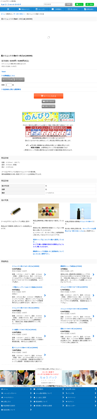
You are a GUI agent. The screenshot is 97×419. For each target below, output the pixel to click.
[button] (8, 9)
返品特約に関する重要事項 (11, 89)
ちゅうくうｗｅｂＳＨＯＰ (11, 4)
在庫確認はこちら (8, 75)
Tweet (4, 71)
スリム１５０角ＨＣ (86, 221)
